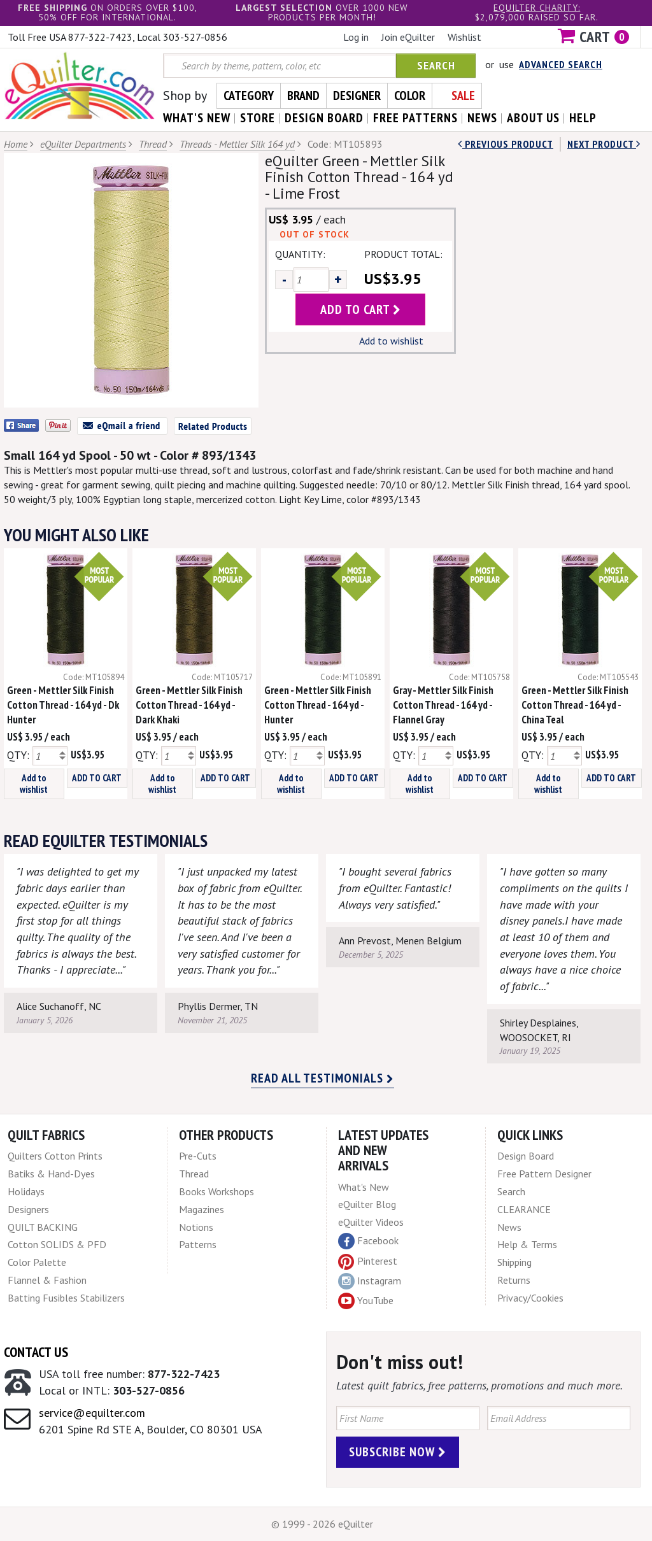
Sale (463, 95)
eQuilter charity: (536, 7)
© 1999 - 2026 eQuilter (322, 1523)
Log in (356, 37)
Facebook (368, 1241)
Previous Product (505, 144)
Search (436, 65)
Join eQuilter (408, 37)
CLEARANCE (524, 1209)
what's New (196, 117)
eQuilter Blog (367, 1204)
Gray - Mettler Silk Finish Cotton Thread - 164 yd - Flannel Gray (443, 705)
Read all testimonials (322, 1078)
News (509, 1227)
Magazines (201, 1209)
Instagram (369, 1281)
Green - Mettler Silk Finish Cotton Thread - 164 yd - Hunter (317, 705)
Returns (513, 1280)
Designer (357, 95)
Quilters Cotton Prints (55, 1155)
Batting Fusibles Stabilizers (66, 1297)
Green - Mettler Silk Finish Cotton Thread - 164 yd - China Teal (574, 705)
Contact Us (36, 1352)
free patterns (415, 117)
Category (248, 95)
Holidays (26, 1191)
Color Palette (37, 1262)
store (257, 117)
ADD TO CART (97, 778)
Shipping (514, 1262)
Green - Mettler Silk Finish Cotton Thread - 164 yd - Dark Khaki (189, 705)
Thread (153, 144)
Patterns (197, 1244)
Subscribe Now (397, 1452)
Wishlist (464, 37)
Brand (303, 95)
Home (15, 144)
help (583, 117)
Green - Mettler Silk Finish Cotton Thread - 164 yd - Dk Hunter (63, 705)
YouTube (365, 1301)
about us (533, 117)
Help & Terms (527, 1244)
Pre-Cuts (197, 1155)
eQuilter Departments (83, 144)
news (482, 117)
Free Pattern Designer (544, 1173)
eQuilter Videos (371, 1222)
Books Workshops (216, 1191)
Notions (196, 1227)
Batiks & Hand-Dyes (51, 1173)
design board (324, 117)
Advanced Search (560, 64)
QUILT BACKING (43, 1227)
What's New (363, 1187)
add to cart (360, 309)
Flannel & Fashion (47, 1280)
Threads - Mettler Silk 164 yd (237, 144)
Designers (28, 1209)
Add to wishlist (391, 340)
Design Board (525, 1155)
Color (409, 95)
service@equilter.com (92, 1412)
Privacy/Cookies (530, 1297)
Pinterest (367, 1261)
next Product (604, 144)
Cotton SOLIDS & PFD (57, 1244)
